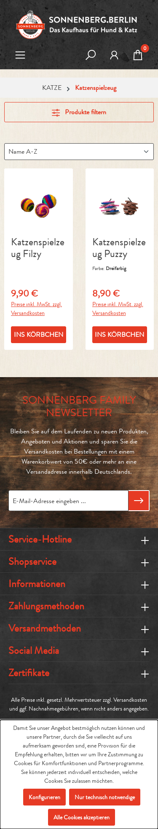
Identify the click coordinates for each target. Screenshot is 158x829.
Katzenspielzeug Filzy (37, 248)
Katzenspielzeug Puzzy (119, 248)
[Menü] (20, 56)
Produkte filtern (79, 112)
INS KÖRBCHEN (38, 334)
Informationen (36, 584)
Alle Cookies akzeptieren (82, 817)
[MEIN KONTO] (114, 56)
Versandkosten (130, 699)
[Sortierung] (79, 151)
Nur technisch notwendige (105, 797)
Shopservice (32, 561)
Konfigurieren (44, 797)
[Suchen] (90, 56)
